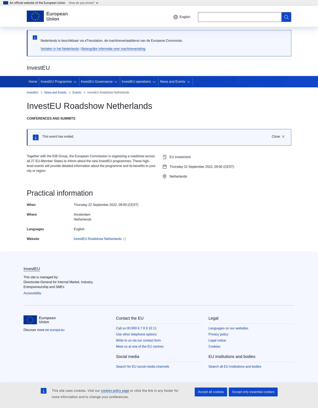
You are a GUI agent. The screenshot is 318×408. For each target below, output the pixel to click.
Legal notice (217, 340)
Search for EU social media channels (142, 366)
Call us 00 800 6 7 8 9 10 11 (136, 328)
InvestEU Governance (97, 81)
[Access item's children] (76, 81)
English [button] (181, 17)
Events (77, 92)
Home (33, 81)
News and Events (172, 81)
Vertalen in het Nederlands (60, 48)
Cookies (214, 346)
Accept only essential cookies (253, 392)
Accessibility (32, 293)
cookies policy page (115, 390)
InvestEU (32, 92)
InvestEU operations (136, 81)
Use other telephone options (136, 334)
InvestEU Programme (56, 81)
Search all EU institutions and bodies (234, 366)
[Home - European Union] (47, 16)
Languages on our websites (228, 328)
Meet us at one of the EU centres (139, 346)
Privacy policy (218, 334)
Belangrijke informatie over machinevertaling (113, 48)
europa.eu (57, 330)
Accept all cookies (211, 392)
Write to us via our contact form (138, 340)
